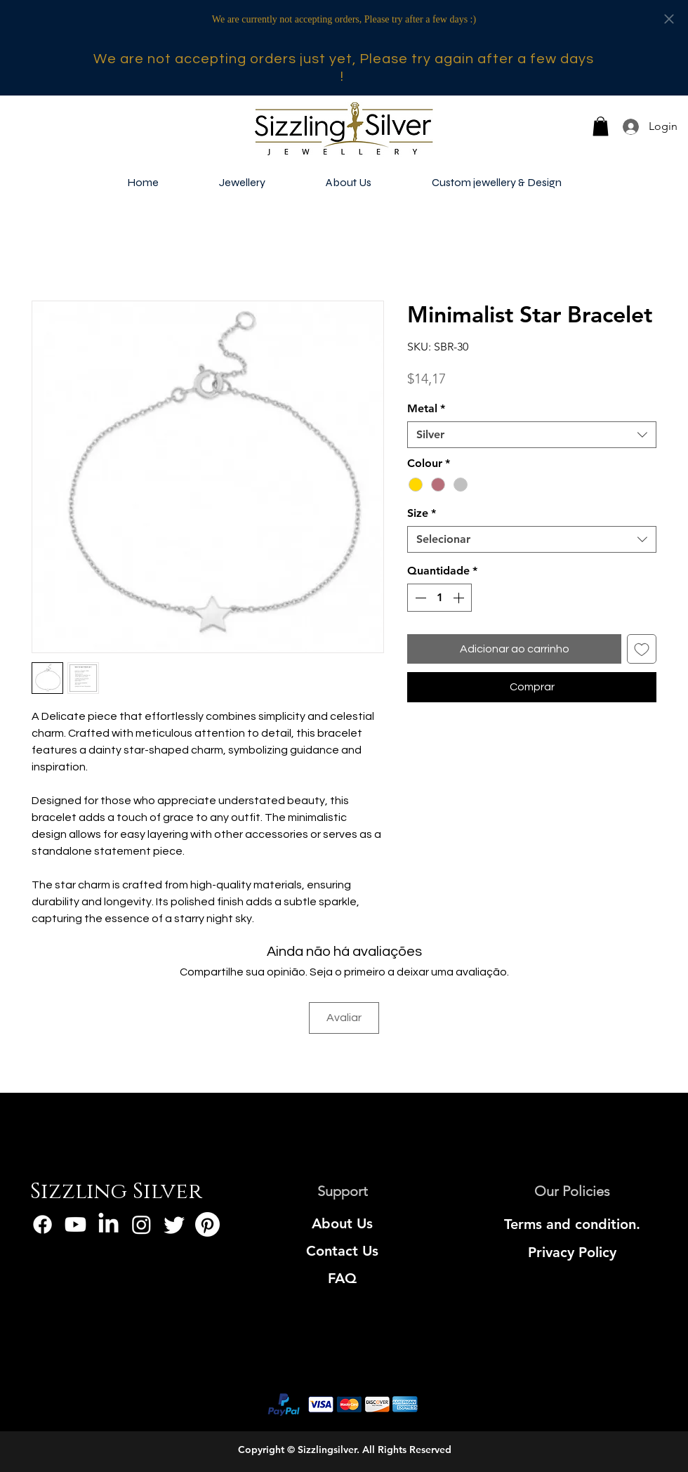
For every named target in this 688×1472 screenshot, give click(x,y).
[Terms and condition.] (571, 1224)
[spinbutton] (439, 597)
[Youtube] (75, 1224)
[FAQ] (342, 1278)
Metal (426, 408)
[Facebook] (42, 1224)
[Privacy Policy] (571, 1252)
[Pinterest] (207, 1224)
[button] (601, 126)
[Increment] (460, 597)
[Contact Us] (342, 1251)
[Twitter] (174, 1224)
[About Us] (342, 1223)
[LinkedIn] (108, 1224)
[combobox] (531, 434)
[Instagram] (141, 1224)
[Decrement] (419, 597)
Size (421, 513)
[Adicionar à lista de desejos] (641, 649)
